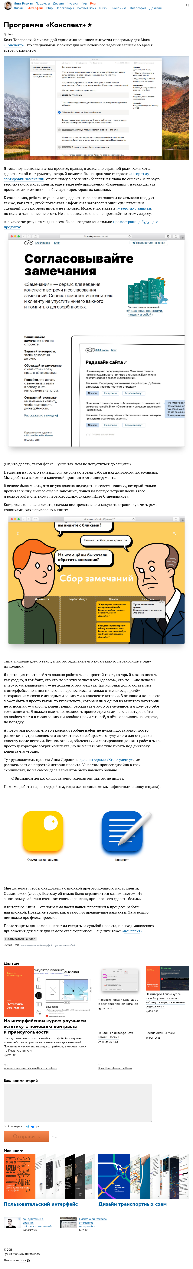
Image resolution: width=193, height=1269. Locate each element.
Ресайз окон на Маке (160, 1033)
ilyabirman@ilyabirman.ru (22, 1254)
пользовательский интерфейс (37, 945)
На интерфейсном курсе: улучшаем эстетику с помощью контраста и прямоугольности (45, 1027)
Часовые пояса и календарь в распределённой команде (118, 1002)
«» (14, 45)
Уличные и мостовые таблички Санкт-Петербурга (30, 1067)
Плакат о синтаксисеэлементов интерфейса (93, 1222)
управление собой (65, 945)
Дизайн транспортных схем (132, 1204)
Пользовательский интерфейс (41, 1204)
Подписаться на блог (20, 939)
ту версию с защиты (133, 208)
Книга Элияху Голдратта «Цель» (115, 1067)
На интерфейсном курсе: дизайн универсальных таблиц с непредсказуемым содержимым (165, 1000)
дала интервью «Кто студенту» (106, 759)
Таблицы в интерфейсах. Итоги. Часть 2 (116, 1035)
